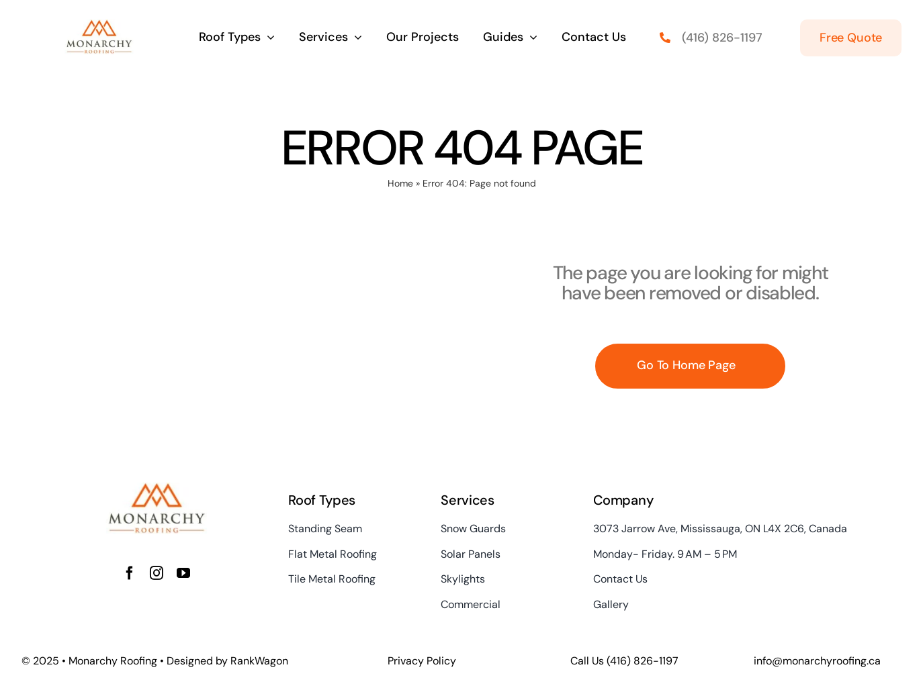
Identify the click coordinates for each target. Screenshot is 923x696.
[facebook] (129, 573)
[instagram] (156, 573)
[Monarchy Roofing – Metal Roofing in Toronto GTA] (99, 26)
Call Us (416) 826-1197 (624, 661)
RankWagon (259, 661)
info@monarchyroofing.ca (817, 661)
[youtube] (183, 573)
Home (400, 183)
